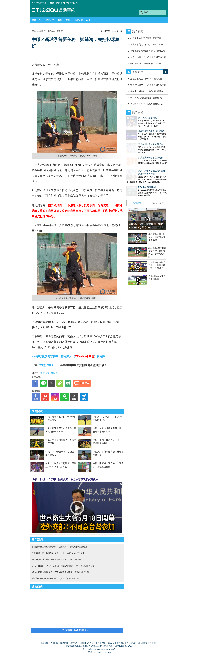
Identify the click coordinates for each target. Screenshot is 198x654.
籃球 (68, 20)
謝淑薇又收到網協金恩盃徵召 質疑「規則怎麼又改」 (56, 578)
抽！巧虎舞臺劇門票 (136, 117)
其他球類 (78, 20)
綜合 (88, 20)
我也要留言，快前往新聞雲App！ (77, 630)
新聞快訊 (36, 20)
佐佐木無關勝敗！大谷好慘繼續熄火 (146, 91)
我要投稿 (44, 643)
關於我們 (64, 643)
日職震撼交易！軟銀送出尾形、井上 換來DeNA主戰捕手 (58, 553)
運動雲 (56, 11)
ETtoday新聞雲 (39, 3)
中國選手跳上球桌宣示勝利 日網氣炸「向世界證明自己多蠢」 (60, 547)
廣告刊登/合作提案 (87, 643)
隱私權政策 (131, 643)
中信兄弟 (44, 373)
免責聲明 (153, 643)
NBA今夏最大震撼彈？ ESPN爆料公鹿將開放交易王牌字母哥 (60, 572)
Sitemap (111, 643)
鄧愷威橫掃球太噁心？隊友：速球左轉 (147, 51)
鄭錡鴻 (54, 373)
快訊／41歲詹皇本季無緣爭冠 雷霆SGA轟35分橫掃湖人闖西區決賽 (63, 566)
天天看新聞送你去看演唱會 (139, 139)
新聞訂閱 (74, 3)
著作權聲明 (142, 643)
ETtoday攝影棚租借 (136, 176)
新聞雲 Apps (62, 3)
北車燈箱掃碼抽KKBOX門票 (139, 128)
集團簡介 (74, 643)
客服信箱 (101, 643)
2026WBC (49, 20)
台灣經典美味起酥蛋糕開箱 (139, 149)
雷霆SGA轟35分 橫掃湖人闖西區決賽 (148, 57)
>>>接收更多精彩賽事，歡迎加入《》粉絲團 (68, 356)
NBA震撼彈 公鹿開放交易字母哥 (145, 63)
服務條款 (120, 643)
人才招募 (54, 643)
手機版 (51, 3)
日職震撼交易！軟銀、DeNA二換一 (146, 44)
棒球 (60, 20)
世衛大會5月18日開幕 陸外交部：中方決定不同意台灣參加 (65, 479)
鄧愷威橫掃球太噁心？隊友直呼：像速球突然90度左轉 (56, 559)
